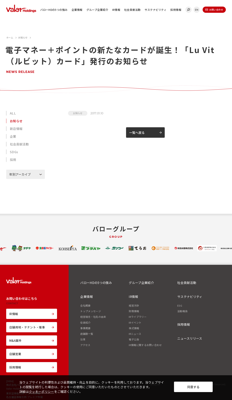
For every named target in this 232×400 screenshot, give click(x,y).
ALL (13, 113)
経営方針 (134, 305)
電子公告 (134, 339)
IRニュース (135, 333)
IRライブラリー (138, 316)
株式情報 (134, 328)
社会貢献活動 (132, 10)
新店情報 (16, 128)
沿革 (82, 339)
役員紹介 (85, 322)
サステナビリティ (155, 10)
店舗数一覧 (86, 333)
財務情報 (134, 311)
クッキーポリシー (41, 391)
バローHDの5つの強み (54, 10)
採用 (13, 159)
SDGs (14, 152)
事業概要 (85, 328)
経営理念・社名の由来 (93, 316)
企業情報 (77, 10)
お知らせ (16, 121)
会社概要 (85, 305)
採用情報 (175, 10)
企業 (13, 136)
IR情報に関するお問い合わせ (145, 345)
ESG (179, 305)
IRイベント (135, 322)
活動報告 (182, 311)
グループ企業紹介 (97, 10)
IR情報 (116, 10)
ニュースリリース (189, 338)
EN (197, 9)
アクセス (85, 345)
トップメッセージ (90, 311)
